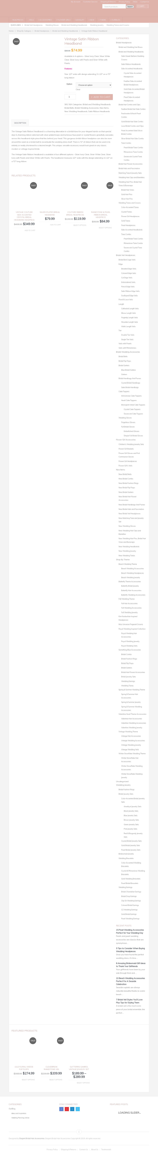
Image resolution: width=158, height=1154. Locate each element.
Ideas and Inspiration (18, 1113)
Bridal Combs (126, 654)
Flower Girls (63, 20)
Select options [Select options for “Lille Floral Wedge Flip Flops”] (28, 1080)
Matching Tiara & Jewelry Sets (130, 173)
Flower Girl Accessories (126, 440)
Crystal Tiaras (126, 212)
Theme (102, 20)
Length (121, 304)
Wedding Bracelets (126, 858)
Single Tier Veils (127, 339)
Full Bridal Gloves (128, 427)
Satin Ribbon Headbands (99, 111)
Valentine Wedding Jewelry (131, 728)
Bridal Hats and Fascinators (129, 168)
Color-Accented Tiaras (130, 207)
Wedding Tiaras (127, 686)
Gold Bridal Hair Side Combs (132, 122)
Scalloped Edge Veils (129, 296)
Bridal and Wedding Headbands (74, 25)
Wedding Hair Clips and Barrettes (132, 177)
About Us (94, 1149)
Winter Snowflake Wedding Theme (132, 753)
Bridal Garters (124, 365)
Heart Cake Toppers (129, 400)
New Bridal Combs (126, 479)
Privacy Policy (124, 2)
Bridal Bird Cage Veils (127, 260)
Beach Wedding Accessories (132, 568)
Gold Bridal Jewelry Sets (130, 845)
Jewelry (79, 20)
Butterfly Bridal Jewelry (130, 586)
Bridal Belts (69, 108)
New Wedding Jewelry (127, 551)
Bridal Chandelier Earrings (131, 892)
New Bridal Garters (126, 492)
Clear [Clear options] (78, 89)
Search (130, 7)
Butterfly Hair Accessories (131, 590)
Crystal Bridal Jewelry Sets (131, 841)
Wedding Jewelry (97, 25)
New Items (104, 108)
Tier (120, 330)
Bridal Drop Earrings (129, 896)
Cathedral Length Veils (130, 308)
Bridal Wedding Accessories (87, 108)
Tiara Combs (126, 143)
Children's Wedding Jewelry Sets (131, 444)
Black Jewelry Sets (131, 811)
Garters (124, 374)
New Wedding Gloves (127, 526)
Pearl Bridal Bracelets (129, 883)
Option (69, 84)
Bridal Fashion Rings (129, 659)
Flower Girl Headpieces (130, 216)
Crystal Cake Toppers (132, 409)
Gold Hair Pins (126, 194)
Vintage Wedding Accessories (133, 741)
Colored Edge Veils (128, 273)
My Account (75, 2)
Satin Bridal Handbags (130, 387)
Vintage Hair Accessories (131, 736)
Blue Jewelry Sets (130, 815)
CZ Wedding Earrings (129, 910)
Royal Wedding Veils (129, 646)
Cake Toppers (124, 391)
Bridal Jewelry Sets (128, 677)
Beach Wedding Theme (128, 564)
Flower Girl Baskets (126, 449)
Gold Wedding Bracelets (130, 879)
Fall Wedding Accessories (131, 608)
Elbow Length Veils (128, 313)
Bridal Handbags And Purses (130, 378)
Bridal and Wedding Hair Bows (130, 47)
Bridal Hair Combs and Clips (129, 104)
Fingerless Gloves (128, 422)
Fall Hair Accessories (129, 603)
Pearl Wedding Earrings (130, 919)
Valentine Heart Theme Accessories (132, 714)
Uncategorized (122, 781)
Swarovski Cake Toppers (133, 414)
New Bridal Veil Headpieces (129, 514)
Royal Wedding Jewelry (130, 641)
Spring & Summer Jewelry (131, 702)
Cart (142, 6)
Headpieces (17, 20)
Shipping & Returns (108, 2)
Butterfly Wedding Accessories (133, 595)
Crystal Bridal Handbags (130, 383)
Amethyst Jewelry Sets (132, 806)
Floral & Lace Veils (126, 300)
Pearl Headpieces (128, 225)
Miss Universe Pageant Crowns (131, 624)
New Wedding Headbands (75, 111)
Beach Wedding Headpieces (132, 573)
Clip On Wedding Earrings (131, 901)
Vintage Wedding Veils (130, 749)
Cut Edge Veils (126, 278)
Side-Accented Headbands (131, 69)
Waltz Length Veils (128, 326)
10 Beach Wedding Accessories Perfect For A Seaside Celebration (130, 981)
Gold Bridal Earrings (129, 914)
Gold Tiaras (125, 221)
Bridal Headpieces (124, 42)
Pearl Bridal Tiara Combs (133, 147)
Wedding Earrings (128, 681)
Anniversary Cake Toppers (131, 396)
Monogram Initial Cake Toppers (133, 405)
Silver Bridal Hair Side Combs (132, 139)
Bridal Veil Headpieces (34, 25)
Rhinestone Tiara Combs (133, 152)
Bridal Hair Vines (127, 190)
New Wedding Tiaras (127, 555)
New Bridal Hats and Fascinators (131, 509)
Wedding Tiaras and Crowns (117, 25)
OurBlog (115, 20)
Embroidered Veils (128, 282)
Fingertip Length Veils (129, 317)
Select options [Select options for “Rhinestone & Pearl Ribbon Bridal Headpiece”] (105, 228)
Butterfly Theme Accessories (130, 581)
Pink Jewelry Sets (130, 829)
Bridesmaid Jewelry (126, 854)
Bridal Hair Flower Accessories (130, 164)
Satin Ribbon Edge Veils (130, 291)
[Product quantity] (70, 96)
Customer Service (90, 2)
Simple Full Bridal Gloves (133, 436)
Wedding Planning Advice (20, 1118)
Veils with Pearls (125, 343)
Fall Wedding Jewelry (129, 612)
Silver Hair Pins (127, 199)
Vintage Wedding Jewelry (131, 745)
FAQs (135, 2)
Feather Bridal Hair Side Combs (133, 109)
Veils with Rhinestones (127, 348)
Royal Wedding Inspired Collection (132, 629)
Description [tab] (20, 123)
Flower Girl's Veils (125, 466)
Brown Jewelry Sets (131, 820)
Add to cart (102, 97)
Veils (31, 20)
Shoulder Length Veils (129, 322)
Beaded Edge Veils (128, 269)
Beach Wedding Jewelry (130, 577)
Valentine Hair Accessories (131, 719)
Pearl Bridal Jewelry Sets (130, 850)
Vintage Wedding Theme (128, 732)
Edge (121, 264)
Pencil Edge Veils (128, 287)
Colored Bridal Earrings (130, 905)
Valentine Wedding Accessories (133, 723)
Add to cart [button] (30, 230)
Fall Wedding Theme (127, 599)
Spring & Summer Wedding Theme (132, 690)
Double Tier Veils (127, 335)
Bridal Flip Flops (125, 361)
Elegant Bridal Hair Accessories (31, 1138)
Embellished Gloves (131, 431)
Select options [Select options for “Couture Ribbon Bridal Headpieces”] (79, 225)
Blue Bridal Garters (128, 370)
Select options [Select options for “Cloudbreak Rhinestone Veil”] (55, 1080)
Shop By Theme (123, 559)
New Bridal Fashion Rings (128, 483)
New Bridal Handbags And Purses (132, 505)
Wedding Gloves (52, 25)
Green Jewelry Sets (131, 824)
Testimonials (106, 1149)
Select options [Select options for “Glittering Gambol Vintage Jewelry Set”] (83, 1083)
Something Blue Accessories (130, 650)
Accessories (45, 20)
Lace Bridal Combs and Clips (132, 126)
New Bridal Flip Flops (127, 488)
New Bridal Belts (125, 474)
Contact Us (144, 2)
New (91, 20)
